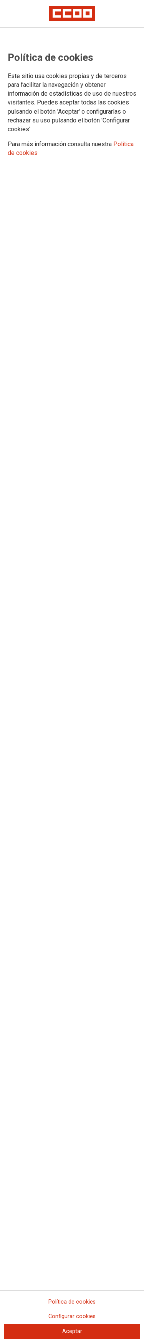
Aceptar (72, 1331)
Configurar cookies (72, 1316)
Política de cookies (72, 1302)
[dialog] (72, 671)
